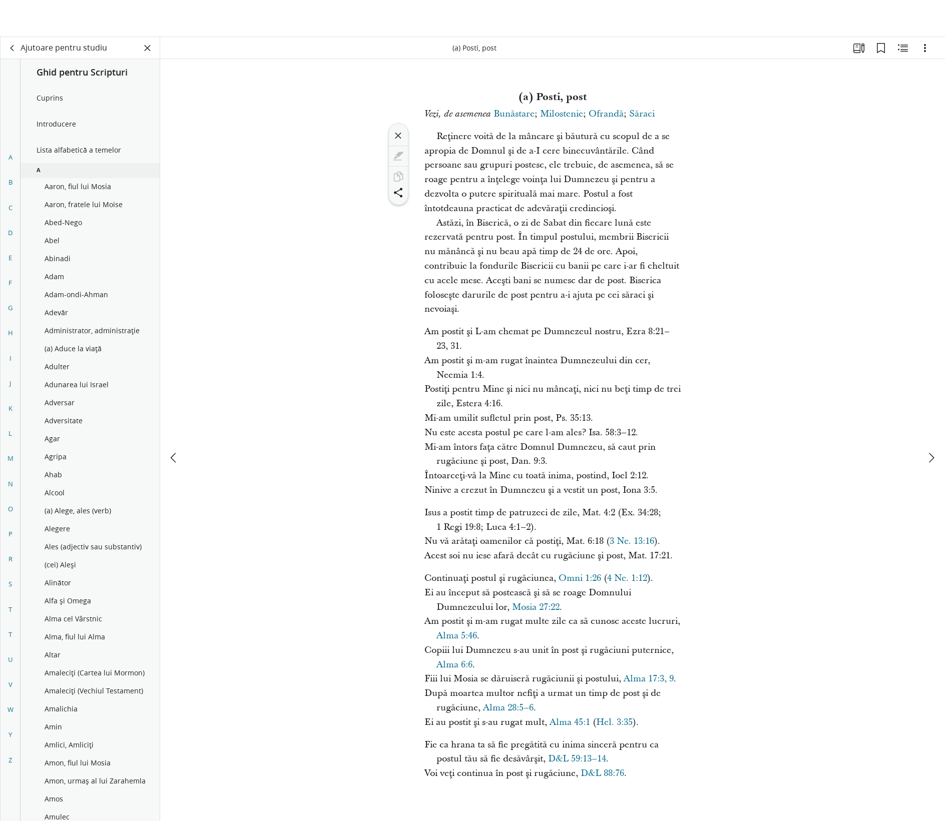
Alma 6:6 (454, 664)
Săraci (642, 114)
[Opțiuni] (925, 48)
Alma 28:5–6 (508, 707)
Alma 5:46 (456, 635)
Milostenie (561, 114)
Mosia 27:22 (536, 607)
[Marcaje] (881, 48)
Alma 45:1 (570, 722)
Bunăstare (514, 114)
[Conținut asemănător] (903, 48)
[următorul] (931, 421)
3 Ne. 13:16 (632, 541)
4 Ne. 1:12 (627, 578)
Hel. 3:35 (614, 722)
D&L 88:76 (602, 773)
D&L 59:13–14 (577, 758)
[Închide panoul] (148, 48)
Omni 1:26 (580, 578)
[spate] (13, 48)
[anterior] (174, 421)
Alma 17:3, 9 (649, 678)
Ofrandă (606, 114)
